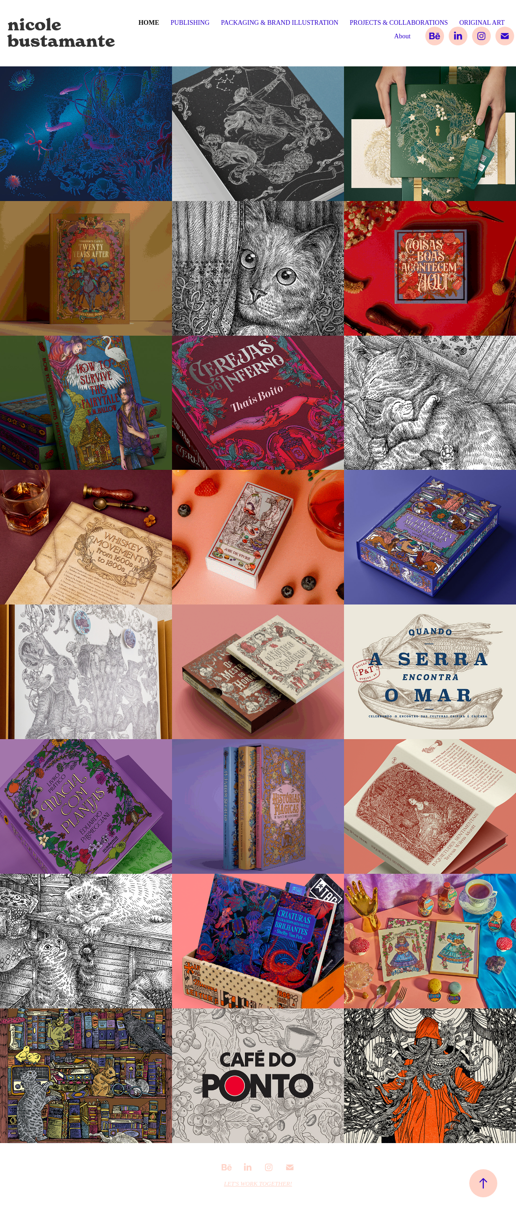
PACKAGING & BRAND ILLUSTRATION (279, 22)
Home (148, 22)
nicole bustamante (61, 32)
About (402, 36)
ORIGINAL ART (482, 22)
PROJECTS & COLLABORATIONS (399, 22)
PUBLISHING (190, 22)
